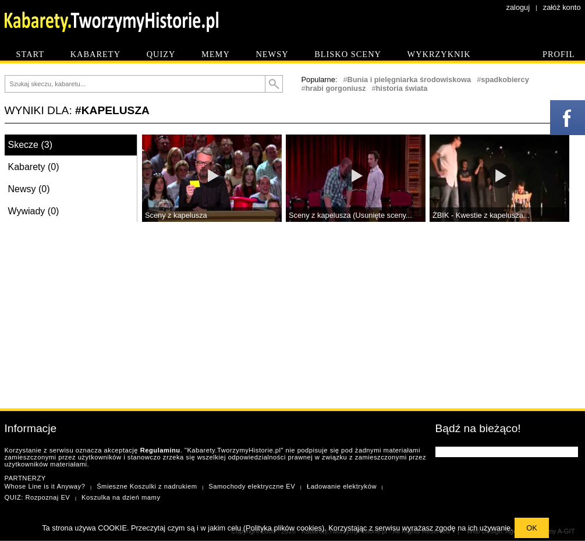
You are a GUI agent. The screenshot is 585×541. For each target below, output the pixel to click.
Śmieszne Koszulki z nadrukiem (147, 486)
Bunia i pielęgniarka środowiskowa (409, 79)
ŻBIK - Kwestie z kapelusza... (480, 215)
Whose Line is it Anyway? (45, 486)
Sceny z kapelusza (176, 215)
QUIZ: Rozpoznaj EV (37, 497)
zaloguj (518, 7)
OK (531, 528)
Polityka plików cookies (284, 528)
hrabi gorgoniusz (336, 88)
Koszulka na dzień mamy (120, 497)
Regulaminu (160, 450)
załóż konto (562, 7)
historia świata (402, 88)
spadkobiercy (505, 79)
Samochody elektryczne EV (251, 486)
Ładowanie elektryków (342, 486)
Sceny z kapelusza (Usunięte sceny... (350, 215)
